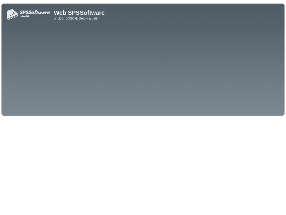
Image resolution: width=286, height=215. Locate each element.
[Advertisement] (143, 69)
